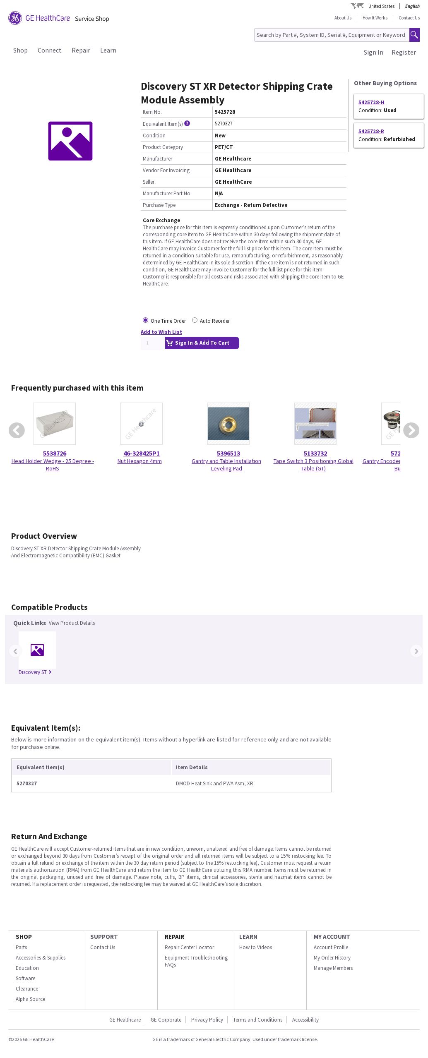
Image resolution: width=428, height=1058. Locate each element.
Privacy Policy (207, 1019)
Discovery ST (35, 672)
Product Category (163, 147)
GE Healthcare (125, 1019)
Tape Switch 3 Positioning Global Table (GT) (313, 464)
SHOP (24, 936)
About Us (342, 18)
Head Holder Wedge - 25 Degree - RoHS (53, 464)
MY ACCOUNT (332, 936)
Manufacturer (157, 158)
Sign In (373, 52)
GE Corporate (166, 1019)
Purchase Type (159, 205)
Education (27, 968)
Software (25, 978)
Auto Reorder (215, 320)
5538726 (54, 453)
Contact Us (409, 18)
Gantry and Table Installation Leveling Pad (226, 464)
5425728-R (371, 131)
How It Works (375, 18)
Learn (108, 50)
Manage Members (333, 968)
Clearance (27, 988)
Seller (148, 181)
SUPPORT (104, 936)
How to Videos (255, 947)
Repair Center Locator (189, 947)
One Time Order (168, 320)
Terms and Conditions (257, 1019)
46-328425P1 (141, 453)
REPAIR (174, 936)
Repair (81, 50)
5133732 (315, 453)
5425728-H (371, 102)
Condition (154, 135)
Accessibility (305, 1019)
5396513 (228, 453)
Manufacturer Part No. (167, 193)
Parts (21, 947)
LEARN (248, 936)
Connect (50, 50)
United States (381, 6)
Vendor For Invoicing (166, 170)
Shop (20, 50)
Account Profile (331, 947)
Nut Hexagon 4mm (140, 461)
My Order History (332, 957)
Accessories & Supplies (40, 957)
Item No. (152, 111)
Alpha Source (30, 999)
